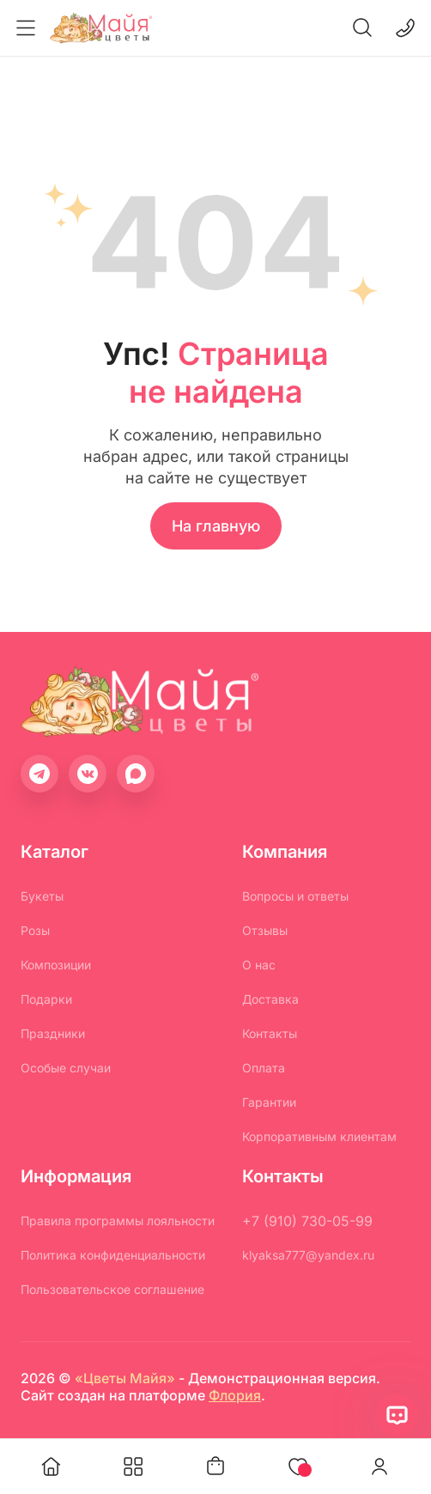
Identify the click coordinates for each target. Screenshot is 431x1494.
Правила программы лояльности (118, 1220)
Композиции (56, 964)
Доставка (270, 999)
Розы (35, 930)
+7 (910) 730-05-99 (307, 1221)
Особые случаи (66, 1067)
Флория (235, 1395)
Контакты (269, 1033)
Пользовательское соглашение (112, 1289)
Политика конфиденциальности (113, 1255)
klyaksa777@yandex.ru (308, 1255)
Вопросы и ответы (295, 896)
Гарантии (269, 1102)
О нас (259, 964)
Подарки (46, 999)
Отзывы (265, 930)
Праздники (53, 1033)
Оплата (263, 1067)
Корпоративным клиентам (319, 1136)
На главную (216, 526)
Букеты (42, 896)
